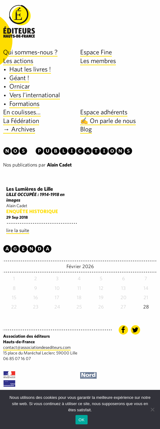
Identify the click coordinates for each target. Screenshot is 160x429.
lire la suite (17, 230)
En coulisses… (22, 112)
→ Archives (19, 129)
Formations (24, 103)
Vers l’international (34, 95)
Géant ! (19, 78)
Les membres (98, 61)
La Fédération (21, 121)
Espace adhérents (103, 112)
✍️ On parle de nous (108, 121)
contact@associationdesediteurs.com (37, 347)
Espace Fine (96, 52)
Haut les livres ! (30, 69)
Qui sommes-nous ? (30, 52)
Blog (86, 129)
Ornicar (19, 86)
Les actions (18, 61)
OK (82, 420)
